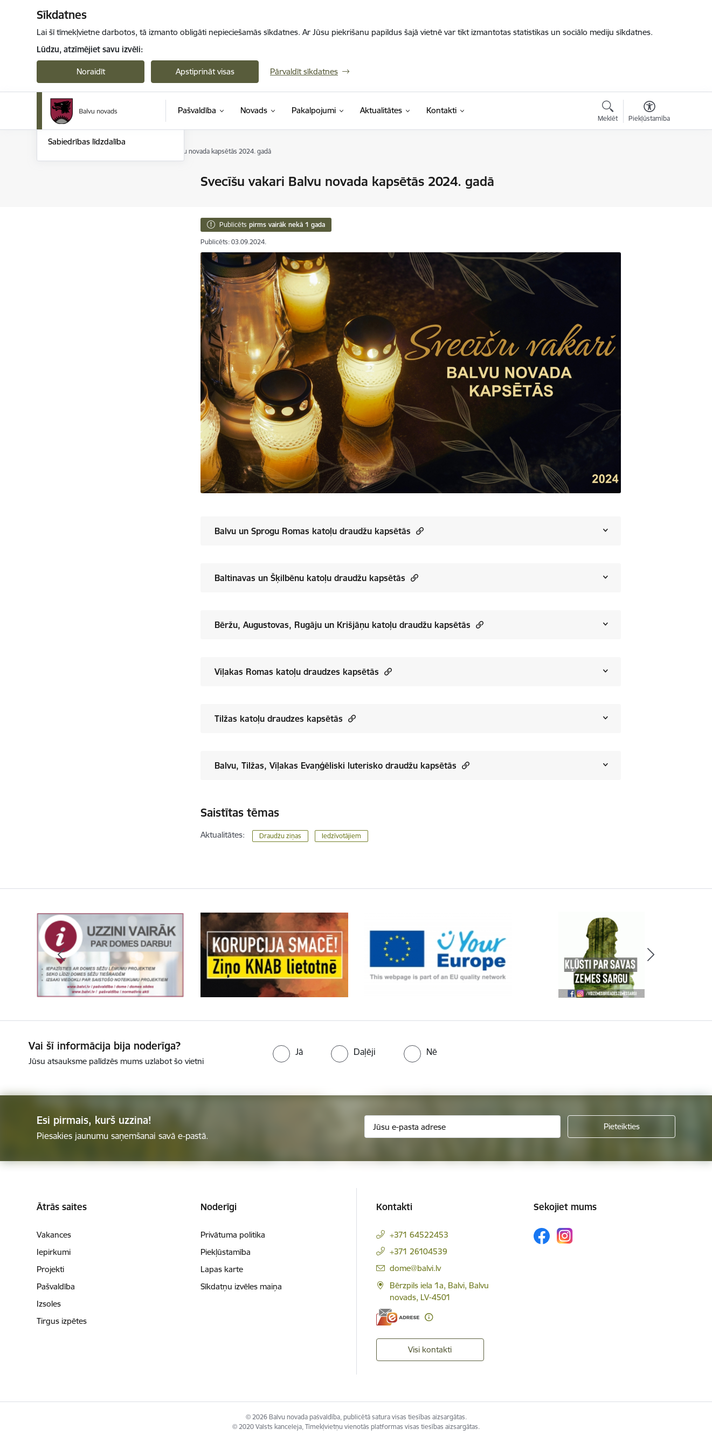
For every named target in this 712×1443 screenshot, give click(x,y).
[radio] (288, 1051)
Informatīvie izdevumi (87, 220)
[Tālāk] (651, 955)
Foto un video (73, 238)
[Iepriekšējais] (61, 955)
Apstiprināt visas (205, 71)
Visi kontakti (430, 1349)
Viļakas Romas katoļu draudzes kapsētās (303, 671)
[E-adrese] (397, 1317)
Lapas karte (222, 1269)
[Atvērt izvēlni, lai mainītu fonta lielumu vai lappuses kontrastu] (649, 113)
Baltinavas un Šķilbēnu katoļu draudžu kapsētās (316, 577)
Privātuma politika (233, 1235)
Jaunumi (63, 201)
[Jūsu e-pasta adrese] (462, 1126)
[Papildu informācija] (429, 1317)
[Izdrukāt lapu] (649, 177)
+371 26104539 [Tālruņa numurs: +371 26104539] (418, 1251)
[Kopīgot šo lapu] (649, 204)
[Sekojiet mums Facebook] (542, 1236)
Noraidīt (91, 71)
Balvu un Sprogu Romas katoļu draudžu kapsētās (319, 530)
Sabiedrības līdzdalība (87, 257)
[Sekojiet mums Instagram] (565, 1236)
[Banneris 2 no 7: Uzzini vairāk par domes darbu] (274, 954)
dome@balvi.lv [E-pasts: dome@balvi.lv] (415, 1268)
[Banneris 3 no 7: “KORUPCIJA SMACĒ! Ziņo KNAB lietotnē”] (438, 954)
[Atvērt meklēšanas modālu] (607, 113)
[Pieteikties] (621, 1126)
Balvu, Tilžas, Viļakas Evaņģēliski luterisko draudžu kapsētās (342, 765)
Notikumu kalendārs (84, 182)
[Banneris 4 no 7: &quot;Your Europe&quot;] (601, 954)
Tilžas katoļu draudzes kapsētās (285, 718)
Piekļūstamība (226, 1252)
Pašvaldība (56, 1286)
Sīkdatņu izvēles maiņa (241, 1286)
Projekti (50, 1269)
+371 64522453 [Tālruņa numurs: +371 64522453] (419, 1235)
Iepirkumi (54, 1252)
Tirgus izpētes (62, 1321)
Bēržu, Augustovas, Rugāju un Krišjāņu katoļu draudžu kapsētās (349, 624)
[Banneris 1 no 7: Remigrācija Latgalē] (110, 954)
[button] (418, 530)
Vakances (54, 1235)
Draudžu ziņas (280, 836)
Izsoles (49, 1304)
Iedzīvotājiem (341, 836)
